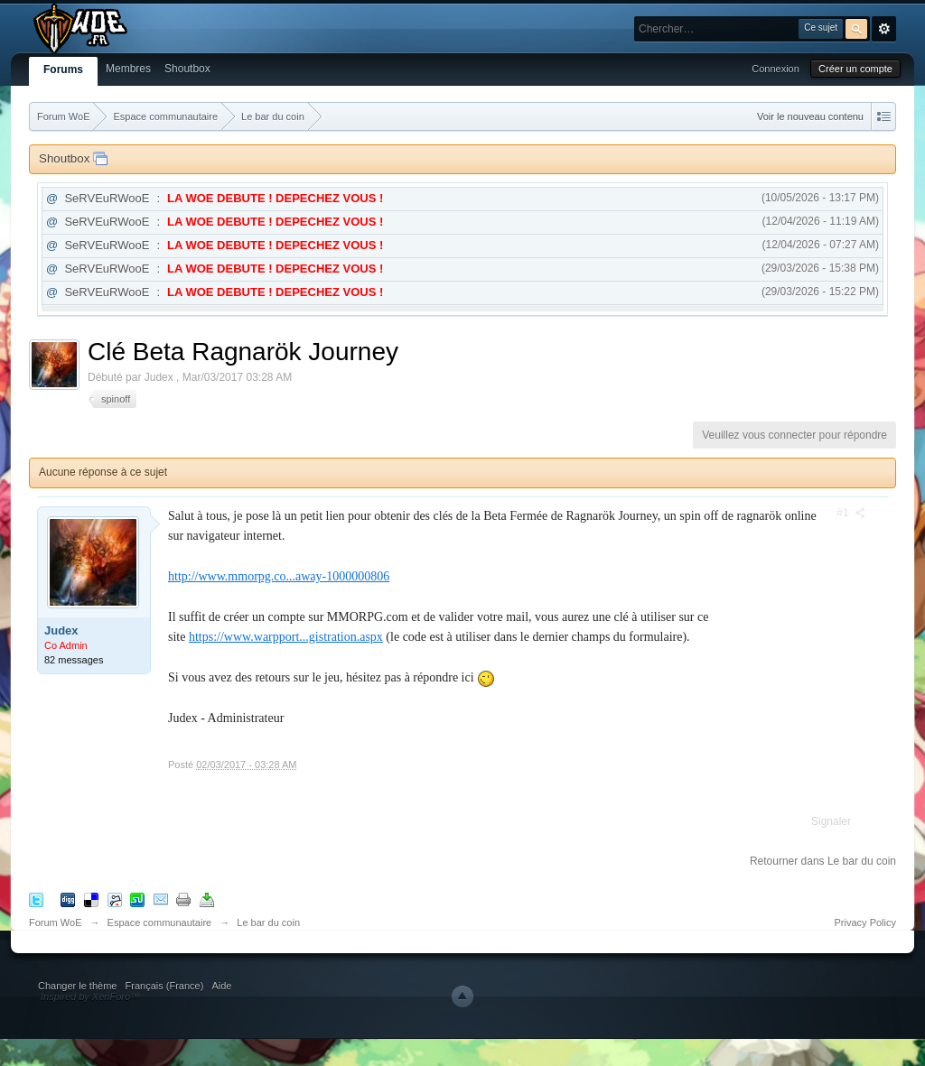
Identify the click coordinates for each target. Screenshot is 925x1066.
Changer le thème (77, 985)
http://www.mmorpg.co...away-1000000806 (278, 576)
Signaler (831, 821)
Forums (63, 69)
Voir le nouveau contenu (810, 116)
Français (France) (165, 985)
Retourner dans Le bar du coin (823, 861)
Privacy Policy (865, 922)
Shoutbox (187, 68)
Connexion (775, 68)
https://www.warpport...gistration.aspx (286, 637)
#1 (850, 512)
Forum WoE (55, 922)
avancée (884, 29)
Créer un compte (855, 68)
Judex (61, 630)
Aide (221, 985)
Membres (128, 68)
